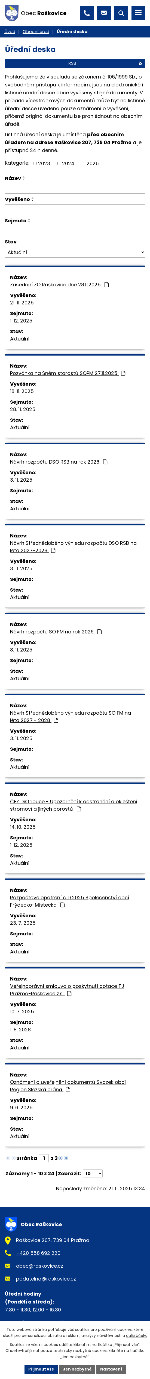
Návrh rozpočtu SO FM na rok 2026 (56, 631)
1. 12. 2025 (21, 320)
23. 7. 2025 (23, 923)
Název (13, 178)
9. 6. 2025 (21, 1107)
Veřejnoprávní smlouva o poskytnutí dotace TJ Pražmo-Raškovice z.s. (67, 990)
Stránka (26, 1158)
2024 (68, 163)
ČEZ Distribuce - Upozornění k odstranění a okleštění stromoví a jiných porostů (73, 805)
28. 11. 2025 (22, 409)
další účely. (136, 1335)
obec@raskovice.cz (39, 1265)
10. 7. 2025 (22, 1011)
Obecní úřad (36, 31)
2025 (93, 163)
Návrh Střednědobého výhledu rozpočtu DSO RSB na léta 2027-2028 (73, 547)
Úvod (9, 31)
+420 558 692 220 (38, 1253)
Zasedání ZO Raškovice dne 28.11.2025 (59, 284)
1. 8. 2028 (20, 1029)
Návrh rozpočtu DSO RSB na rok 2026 (58, 461)
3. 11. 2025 (21, 479)
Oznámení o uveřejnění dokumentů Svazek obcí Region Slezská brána (68, 1086)
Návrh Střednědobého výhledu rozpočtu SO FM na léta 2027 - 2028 (70, 716)
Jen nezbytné (77, 1369)
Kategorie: (17, 162)
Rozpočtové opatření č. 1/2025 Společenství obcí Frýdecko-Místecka (69, 901)
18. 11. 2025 (22, 391)
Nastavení (111, 1369)
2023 (44, 163)
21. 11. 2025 (22, 302)
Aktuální (19, 338)
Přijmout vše (41, 1369)
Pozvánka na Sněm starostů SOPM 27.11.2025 (67, 373)
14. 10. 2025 (23, 827)
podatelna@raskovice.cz (46, 1278)
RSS (105, 63)
